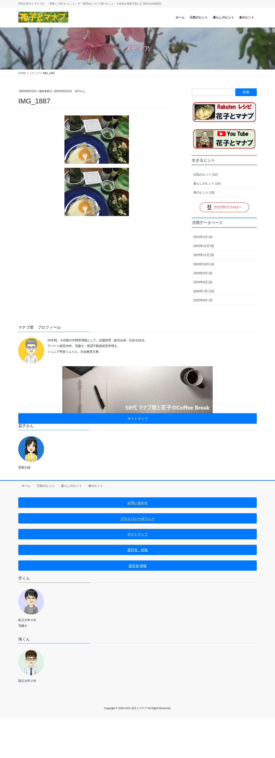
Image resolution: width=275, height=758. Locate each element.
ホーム (26, 485)
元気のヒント (46, 485)
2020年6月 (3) (202, 300)
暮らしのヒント (71, 485)
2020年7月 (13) (203, 291)
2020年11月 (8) (203, 255)
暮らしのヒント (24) (207, 183)
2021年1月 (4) (202, 237)
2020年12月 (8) (203, 246)
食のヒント (95, 485)
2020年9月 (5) (202, 273)
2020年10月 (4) (203, 264)
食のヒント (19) (204, 192)
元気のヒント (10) (205, 174)
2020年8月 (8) (202, 282)
